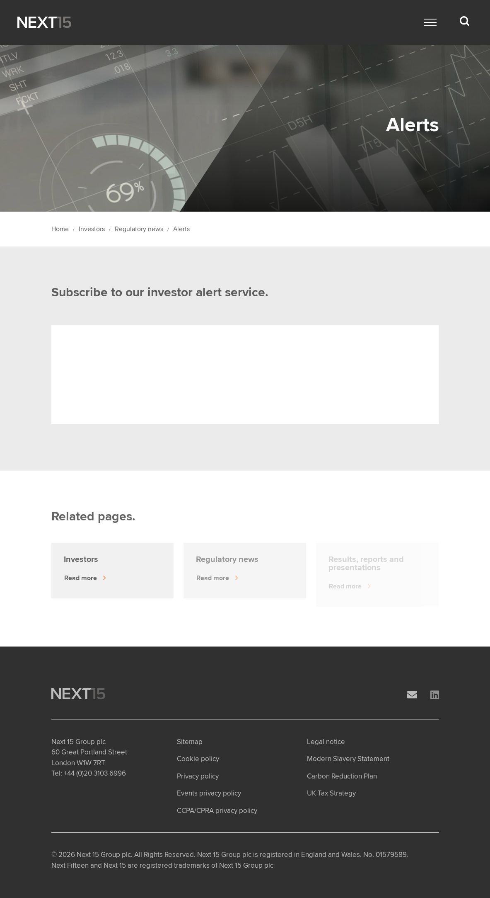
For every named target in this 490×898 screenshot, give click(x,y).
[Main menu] (430, 22)
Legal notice (326, 741)
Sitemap (190, 741)
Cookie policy (198, 758)
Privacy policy (198, 776)
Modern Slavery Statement (348, 758)
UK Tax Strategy (331, 793)
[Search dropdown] (464, 21)
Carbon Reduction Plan (342, 776)
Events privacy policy (209, 793)
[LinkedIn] (434, 695)
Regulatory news (139, 229)
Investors (92, 229)
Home (60, 229)
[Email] (412, 695)
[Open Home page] (44, 22)
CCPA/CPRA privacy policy (217, 810)
